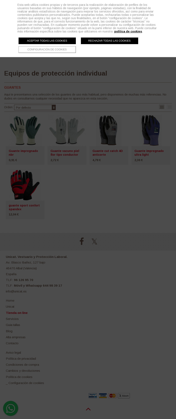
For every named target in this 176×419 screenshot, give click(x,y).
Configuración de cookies (47, 49)
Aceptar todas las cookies (47, 40)
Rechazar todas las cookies (109, 40)
